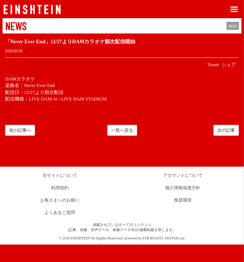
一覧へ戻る (122, 130)
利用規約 (60, 187)
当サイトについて (59, 175)
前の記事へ (20, 130)
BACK (233, 25)
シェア (229, 64)
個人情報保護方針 (182, 187)
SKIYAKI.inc (175, 238)
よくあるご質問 (59, 212)
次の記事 (226, 130)
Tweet (213, 64)
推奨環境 (182, 200)
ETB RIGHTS (152, 238)
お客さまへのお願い (60, 200)
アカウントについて (182, 175)
